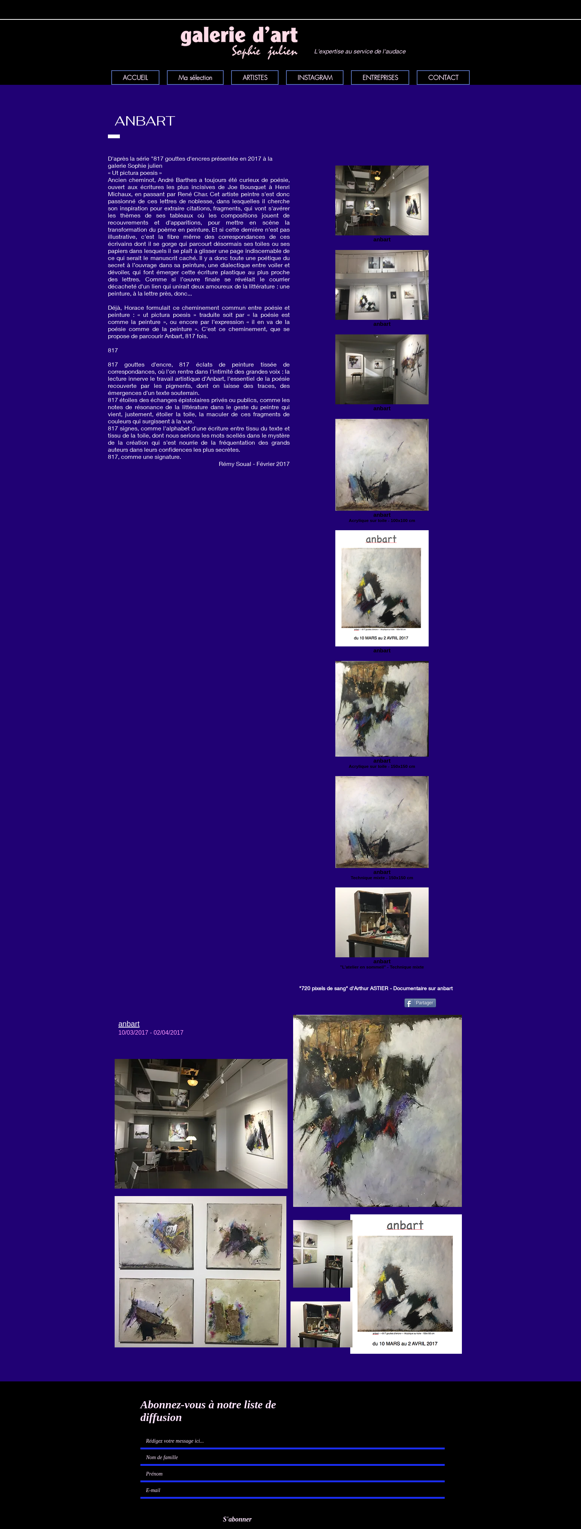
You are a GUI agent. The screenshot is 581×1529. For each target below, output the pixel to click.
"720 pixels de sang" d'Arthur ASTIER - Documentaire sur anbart (376, 988)
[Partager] (420, 1002)
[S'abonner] (235, 1520)
